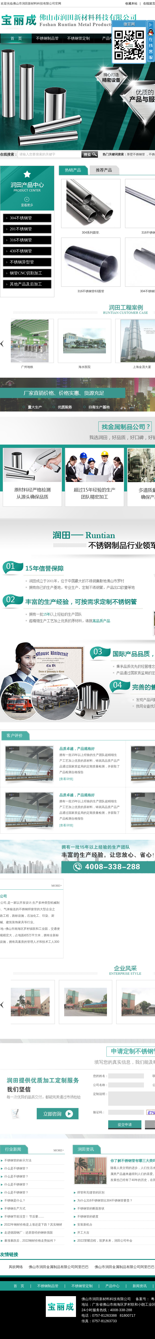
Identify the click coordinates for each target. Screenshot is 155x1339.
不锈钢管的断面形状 (90, 1211)
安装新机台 (84, 1227)
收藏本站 (131, 3)
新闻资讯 (140, 1286)
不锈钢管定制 (78, 38)
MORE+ (59, 1153)
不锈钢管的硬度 (87, 1219)
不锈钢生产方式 (14, 1211)
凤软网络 (16, 1267)
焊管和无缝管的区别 (90, 1195)
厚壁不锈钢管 (136, 154)
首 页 (16, 38)
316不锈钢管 (21, 240)
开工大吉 (83, 1235)
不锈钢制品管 (47, 38)
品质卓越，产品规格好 (77, 751)
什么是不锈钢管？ (16, 1171)
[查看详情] (66, 781)
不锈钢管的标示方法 (17, 1163)
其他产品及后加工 (26, 284)
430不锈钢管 (21, 251)
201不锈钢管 (21, 229)
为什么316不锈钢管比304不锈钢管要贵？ (105, 1203)
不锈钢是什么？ (14, 1203)
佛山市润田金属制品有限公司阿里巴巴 (59, 1267)
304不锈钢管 (21, 218)
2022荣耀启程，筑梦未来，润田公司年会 (104, 1243)
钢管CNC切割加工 (26, 273)
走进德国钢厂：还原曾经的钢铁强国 (28, 1235)
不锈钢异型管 (22, 262)
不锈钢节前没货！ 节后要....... (24, 1219)
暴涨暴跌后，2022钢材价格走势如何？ (30, 1243)
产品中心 (109, 38)
